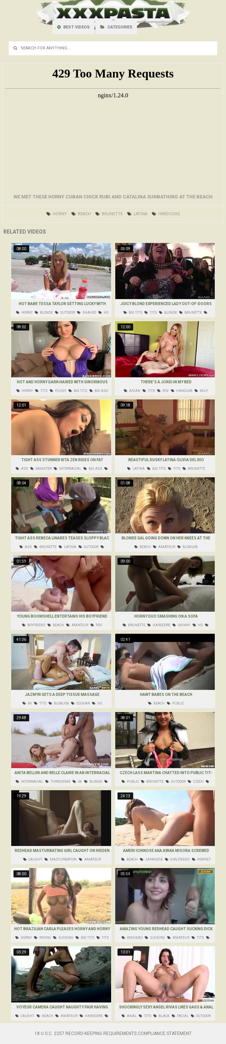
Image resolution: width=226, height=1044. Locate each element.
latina (137, 213)
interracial (67, 469)
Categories (116, 27)
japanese (151, 859)
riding (42, 938)
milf (201, 391)
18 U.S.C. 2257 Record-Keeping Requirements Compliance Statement (113, 1033)
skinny (181, 625)
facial (180, 1016)
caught (32, 859)
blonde (44, 312)
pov (163, 391)
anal (129, 1016)
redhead (132, 938)
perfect (201, 859)
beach (81, 213)
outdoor (65, 312)
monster (41, 469)
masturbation (61, 859)
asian (132, 391)
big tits (132, 312)
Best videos (73, 27)
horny (56, 213)
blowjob (187, 547)
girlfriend (177, 859)
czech (196, 781)
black (161, 1016)
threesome (57, 781)
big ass (98, 391)
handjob (181, 391)
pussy (58, 391)
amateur (164, 547)
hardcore (166, 213)
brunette (109, 213)
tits (150, 312)
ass (22, 469)
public (175, 703)
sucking (63, 938)
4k (27, 703)
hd (103, 312)
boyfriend (33, 625)
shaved (86, 312)
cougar (80, 703)
